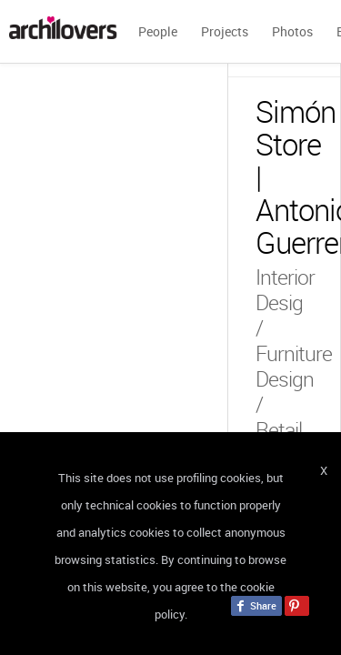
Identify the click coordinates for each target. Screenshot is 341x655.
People (157, 31)
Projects (224, 31)
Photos (292, 31)
